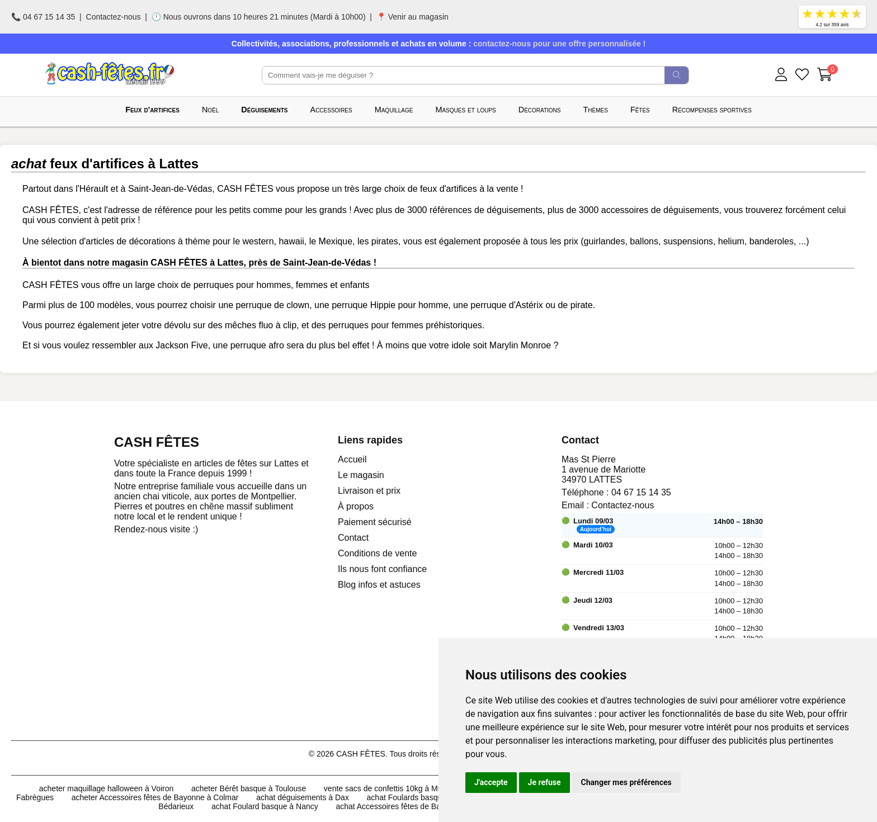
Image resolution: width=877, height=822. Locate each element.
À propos (356, 506)
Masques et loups (465, 109)
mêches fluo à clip (260, 325)
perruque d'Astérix (506, 305)
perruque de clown (273, 305)
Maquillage (394, 109)
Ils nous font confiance (382, 569)
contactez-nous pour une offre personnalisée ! (559, 43)
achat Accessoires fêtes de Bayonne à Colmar (416, 806)
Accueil (352, 459)
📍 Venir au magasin (412, 16)
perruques (214, 285)
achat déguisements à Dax (302, 797)
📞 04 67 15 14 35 (43, 16)
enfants (354, 285)
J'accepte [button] (491, 782)
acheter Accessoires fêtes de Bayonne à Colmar (155, 797)
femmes (312, 285)
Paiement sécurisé (375, 522)
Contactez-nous (113, 16)
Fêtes (640, 109)
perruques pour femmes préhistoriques (405, 325)
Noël (210, 109)
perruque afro (257, 345)
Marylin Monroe (520, 345)
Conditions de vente (377, 553)
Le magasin (361, 475)
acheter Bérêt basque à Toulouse (248, 788)
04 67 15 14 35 (641, 492)
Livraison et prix (369, 490)
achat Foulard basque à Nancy (264, 806)
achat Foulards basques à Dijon (422, 797)
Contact (353, 537)
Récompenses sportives (712, 109)
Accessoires (331, 109)
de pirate (575, 305)
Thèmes (595, 109)
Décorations (539, 109)
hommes (274, 285)
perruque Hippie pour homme (390, 305)
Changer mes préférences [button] (626, 782)
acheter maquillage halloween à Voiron (106, 788)
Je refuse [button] (544, 782)
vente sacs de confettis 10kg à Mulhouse (394, 788)
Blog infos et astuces (379, 584)
